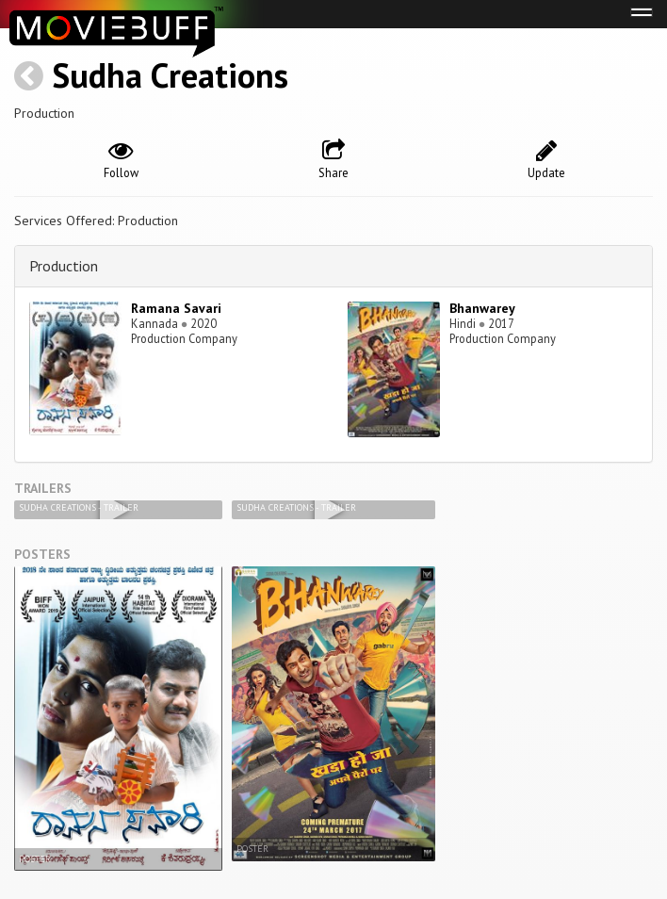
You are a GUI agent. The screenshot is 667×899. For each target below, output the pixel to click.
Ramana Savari (176, 308)
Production (63, 265)
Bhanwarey (482, 308)
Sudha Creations (170, 75)
